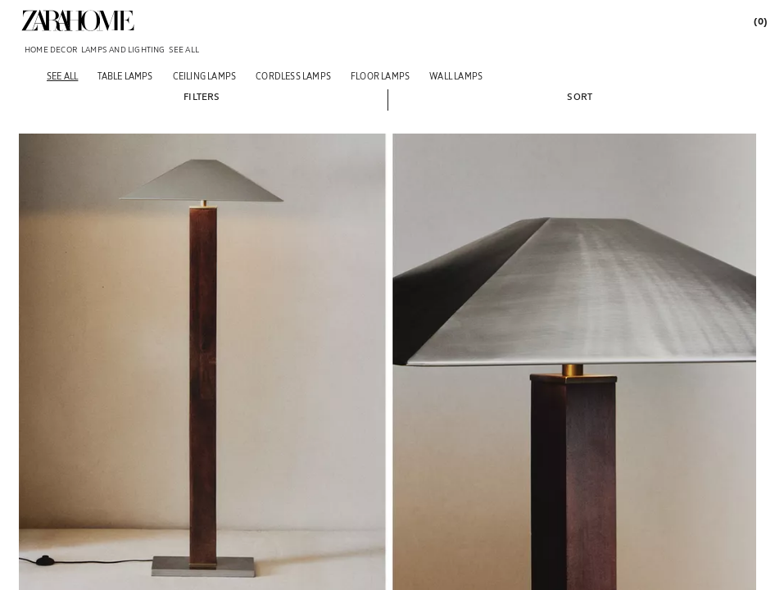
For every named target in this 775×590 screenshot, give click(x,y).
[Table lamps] (124, 76)
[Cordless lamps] (293, 76)
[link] (77, 20)
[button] (202, 95)
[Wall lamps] (456, 76)
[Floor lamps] (380, 76)
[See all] (62, 76)
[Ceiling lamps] (205, 76)
